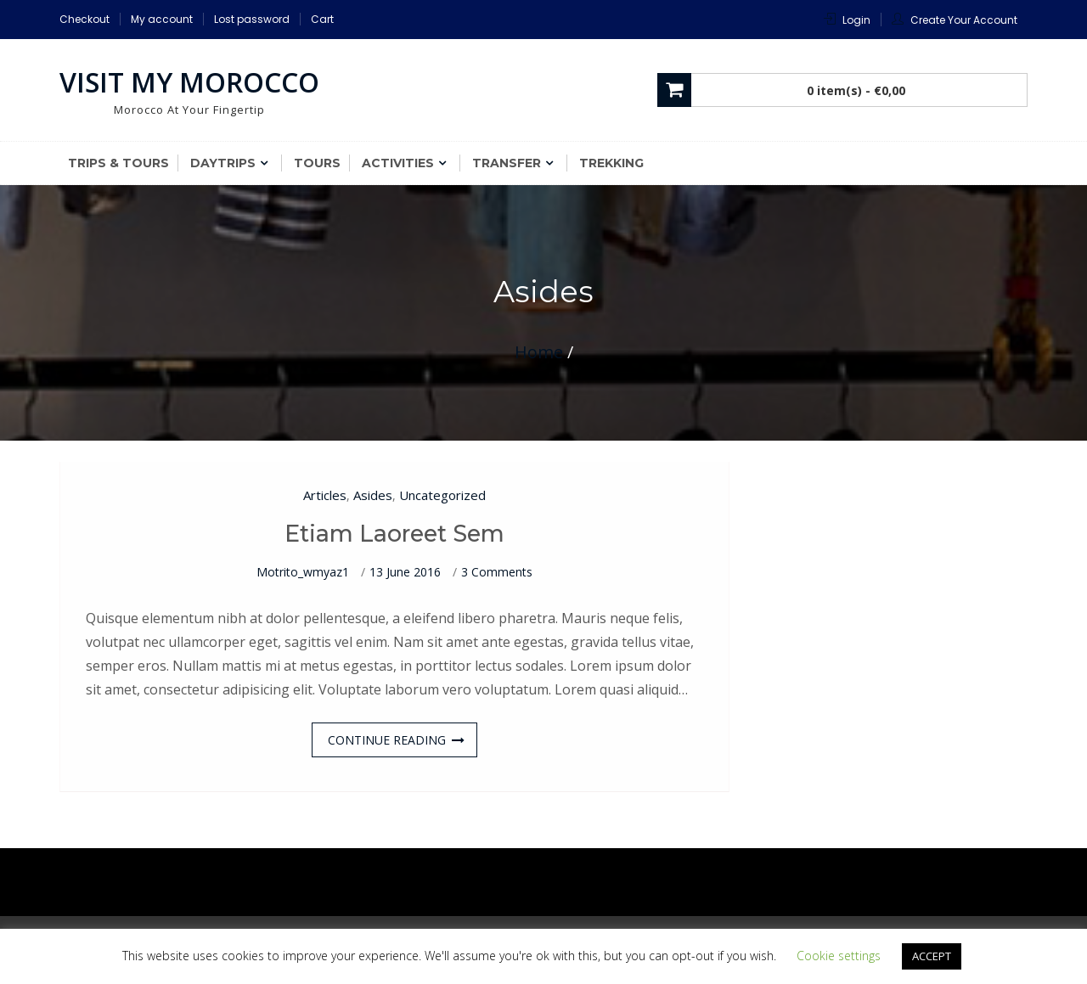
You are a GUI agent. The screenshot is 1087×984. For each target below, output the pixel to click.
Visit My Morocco (189, 82)
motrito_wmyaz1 (302, 572)
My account (162, 19)
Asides (372, 495)
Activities (398, 163)
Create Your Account (963, 20)
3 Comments (496, 572)
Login (856, 20)
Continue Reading (387, 740)
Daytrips (223, 163)
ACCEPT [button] (931, 956)
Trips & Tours (118, 163)
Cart (322, 19)
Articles (324, 495)
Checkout (84, 19)
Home (539, 351)
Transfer (506, 163)
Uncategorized (442, 495)
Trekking (611, 163)
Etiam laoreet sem (394, 534)
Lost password (252, 19)
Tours (317, 163)
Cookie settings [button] (839, 955)
